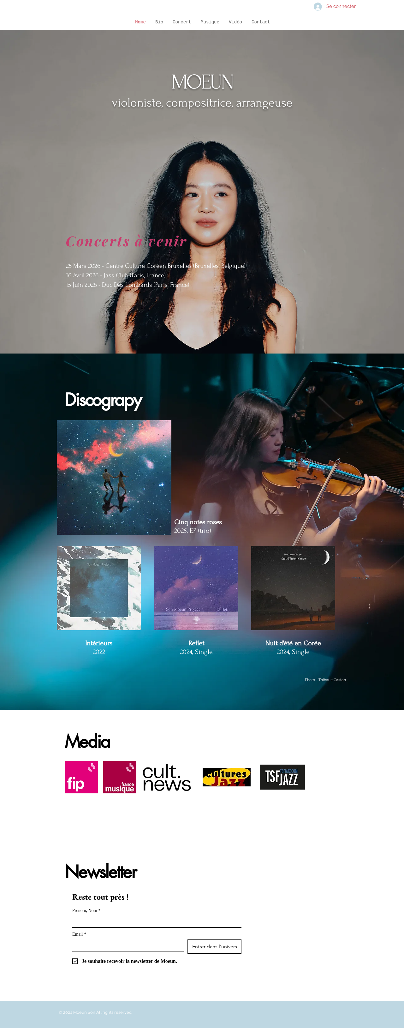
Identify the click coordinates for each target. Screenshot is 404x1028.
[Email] (126, 945)
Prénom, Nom (86, 910)
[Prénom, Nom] (155, 921)
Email (79, 934)
